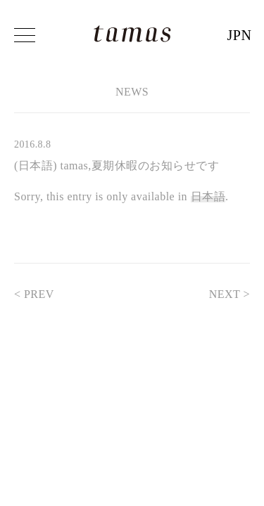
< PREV (41, 294)
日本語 (208, 196)
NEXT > (222, 294)
